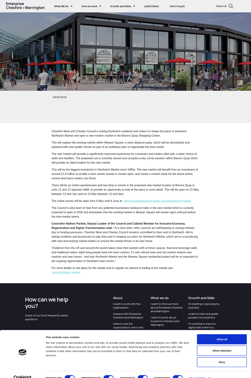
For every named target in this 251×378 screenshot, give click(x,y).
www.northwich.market (66, 272)
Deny (222, 355)
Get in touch (177, 6)
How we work (89, 6)
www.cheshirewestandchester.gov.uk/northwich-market (157, 200)
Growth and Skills (120, 6)
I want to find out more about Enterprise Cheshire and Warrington (166, 307)
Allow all (222, 332)
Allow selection (221, 343)
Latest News (151, 6)
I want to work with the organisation (126, 305)
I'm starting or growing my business (203, 305)
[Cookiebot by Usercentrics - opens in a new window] (22, 371)
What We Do (61, 6)
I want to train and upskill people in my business (203, 315)
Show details (197, 371)
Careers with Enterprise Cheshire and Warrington (128, 315)
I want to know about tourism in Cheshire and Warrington (165, 321)
